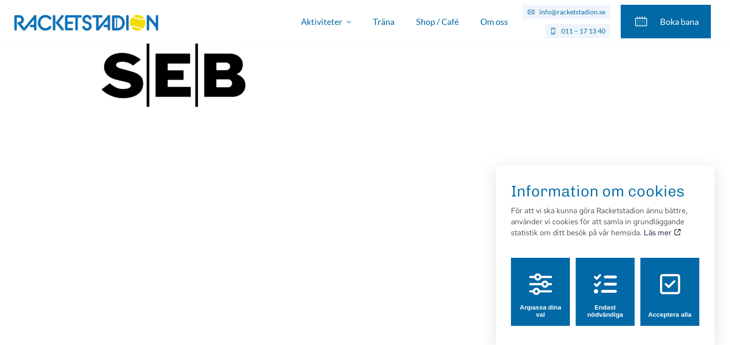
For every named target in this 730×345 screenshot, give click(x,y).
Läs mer (662, 223)
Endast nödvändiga (605, 286)
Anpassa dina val (540, 286)
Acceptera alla (669, 286)
